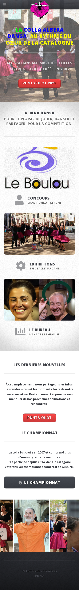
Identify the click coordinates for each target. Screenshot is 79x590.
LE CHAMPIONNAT (42, 482)
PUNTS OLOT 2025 (39, 83)
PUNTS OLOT (39, 418)
